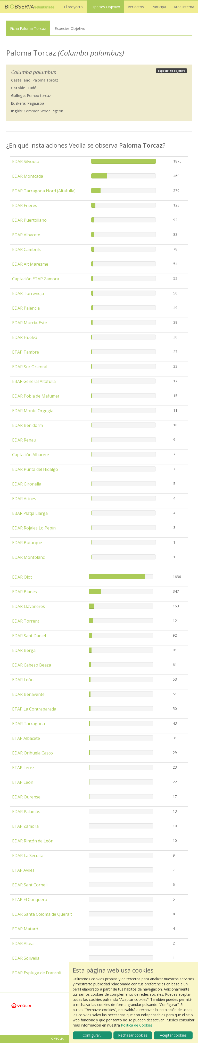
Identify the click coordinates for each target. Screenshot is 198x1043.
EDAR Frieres (24, 205)
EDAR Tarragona (28, 723)
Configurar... (92, 1035)
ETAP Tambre (25, 352)
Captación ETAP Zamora (35, 279)
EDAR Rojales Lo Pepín (34, 528)
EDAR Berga (24, 650)
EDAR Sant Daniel (29, 636)
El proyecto (73, 6)
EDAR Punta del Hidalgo (35, 469)
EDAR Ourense (26, 797)
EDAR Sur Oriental (29, 367)
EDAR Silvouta (25, 161)
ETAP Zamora (25, 826)
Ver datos (136, 6)
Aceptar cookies (173, 1035)
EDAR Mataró (25, 929)
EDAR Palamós (26, 811)
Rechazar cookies (132, 1035)
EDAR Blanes (24, 592)
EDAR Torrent (25, 621)
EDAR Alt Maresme (30, 264)
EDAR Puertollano (29, 220)
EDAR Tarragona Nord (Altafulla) (44, 191)
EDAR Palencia (26, 308)
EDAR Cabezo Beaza (31, 665)
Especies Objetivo (105, 6)
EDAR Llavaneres (28, 606)
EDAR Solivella (25, 958)
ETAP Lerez (23, 767)
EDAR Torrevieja (28, 293)
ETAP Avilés (23, 870)
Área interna (184, 6)
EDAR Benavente (28, 694)
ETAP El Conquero (29, 899)
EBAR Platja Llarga (30, 513)
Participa (159, 6)
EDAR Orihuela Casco (32, 753)
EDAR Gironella (26, 484)
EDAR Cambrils (26, 249)
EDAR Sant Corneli (29, 885)
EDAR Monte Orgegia (32, 410)
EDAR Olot (22, 577)
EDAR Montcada (27, 176)
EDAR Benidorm (27, 425)
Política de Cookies (137, 1025)
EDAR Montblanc (28, 557)
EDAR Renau (24, 440)
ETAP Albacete (26, 738)
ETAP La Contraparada (34, 709)
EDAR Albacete (26, 235)
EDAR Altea (23, 943)
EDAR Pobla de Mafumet (35, 396)
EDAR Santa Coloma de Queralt (42, 914)
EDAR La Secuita (27, 855)
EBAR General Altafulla (34, 381)
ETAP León (22, 782)
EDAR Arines (24, 498)
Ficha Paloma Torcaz (28, 28)
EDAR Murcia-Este (29, 323)
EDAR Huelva (24, 337)
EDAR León (23, 679)
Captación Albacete (30, 454)
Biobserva (29, 7)
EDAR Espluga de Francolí (36, 973)
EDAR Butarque (27, 542)
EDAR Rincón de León (32, 841)
